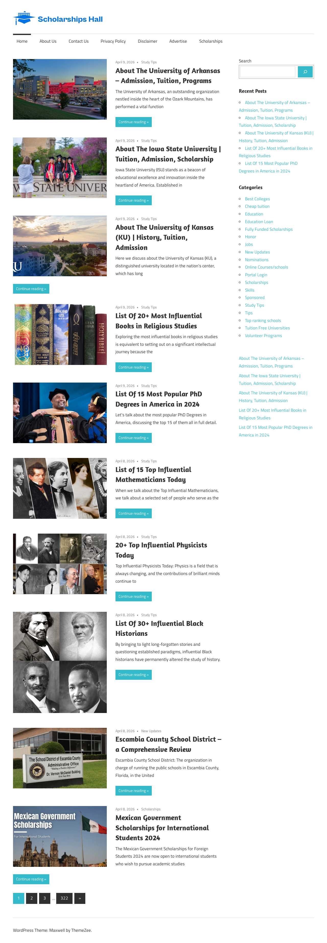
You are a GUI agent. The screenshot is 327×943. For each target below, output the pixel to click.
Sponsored (255, 297)
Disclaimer (147, 41)
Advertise (178, 41)
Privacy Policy (113, 41)
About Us (48, 41)
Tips (249, 312)
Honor (250, 236)
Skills (249, 290)
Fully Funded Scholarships (269, 229)
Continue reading (132, 122)
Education (254, 214)
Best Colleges (257, 198)
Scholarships (211, 41)
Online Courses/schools (266, 267)
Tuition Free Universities (267, 328)
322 (64, 898)
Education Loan (259, 221)
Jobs (249, 244)
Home (22, 41)
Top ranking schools (263, 320)
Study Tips (149, 62)
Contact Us (79, 41)
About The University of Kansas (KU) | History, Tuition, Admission (164, 237)
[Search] (305, 71)
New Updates (151, 730)
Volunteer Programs (263, 335)
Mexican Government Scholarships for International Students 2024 (162, 827)
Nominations (256, 259)
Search (245, 60)
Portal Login (256, 274)
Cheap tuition (257, 206)
